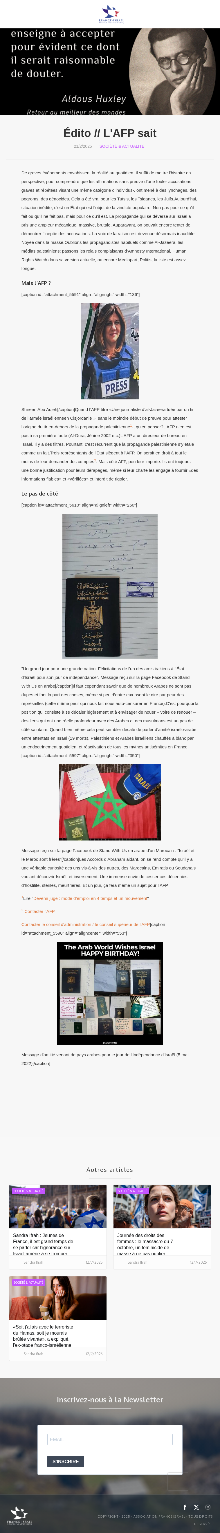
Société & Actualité (122, 146)
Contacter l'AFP (39, 911)
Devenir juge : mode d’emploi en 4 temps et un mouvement (90, 898)
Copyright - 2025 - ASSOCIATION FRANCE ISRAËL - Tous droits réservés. (155, 1520)
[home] (110, 14)
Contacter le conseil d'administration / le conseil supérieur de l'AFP (85, 924)
